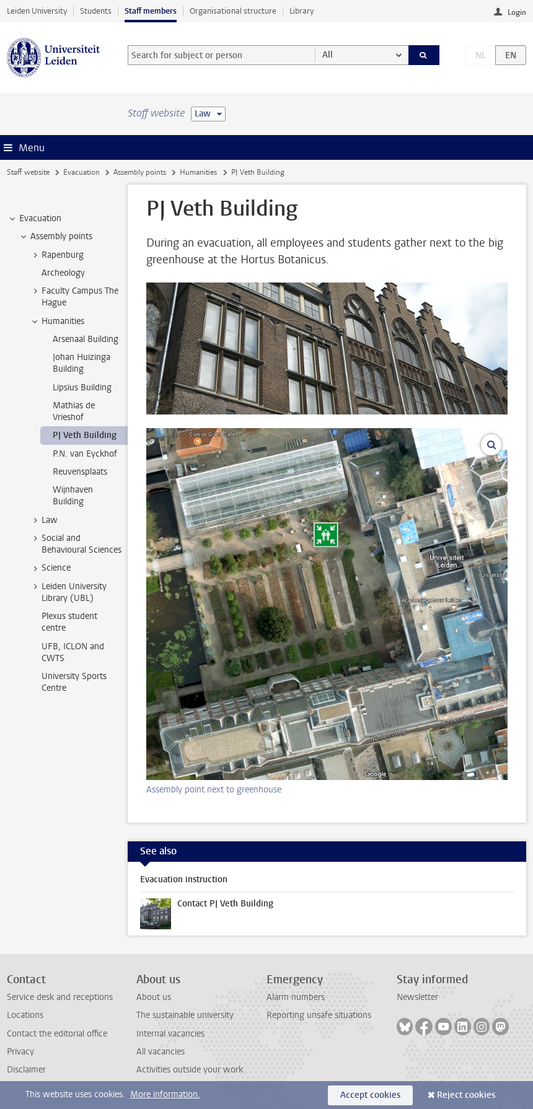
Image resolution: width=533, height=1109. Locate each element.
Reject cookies (466, 1095)
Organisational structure (233, 11)
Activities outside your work (189, 1070)
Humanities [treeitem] (57, 321)
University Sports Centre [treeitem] (74, 682)
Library (301, 11)
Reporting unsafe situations (318, 1015)
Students (96, 11)
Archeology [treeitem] (63, 273)
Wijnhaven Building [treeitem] (73, 495)
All (327, 55)
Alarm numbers (295, 997)
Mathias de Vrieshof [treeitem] (74, 411)
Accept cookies (370, 1095)
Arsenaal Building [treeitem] (85, 339)
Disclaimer (26, 1070)
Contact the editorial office (57, 1034)
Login (517, 12)
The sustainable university (185, 1015)
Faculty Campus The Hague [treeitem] (74, 297)
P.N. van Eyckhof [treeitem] (85, 454)
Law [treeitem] (44, 520)
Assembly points (139, 172)
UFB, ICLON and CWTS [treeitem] (73, 652)
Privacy (20, 1052)
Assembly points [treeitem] (55, 236)
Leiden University (37, 11)
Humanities (198, 172)
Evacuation (81, 172)
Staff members (151, 11)
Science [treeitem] (50, 568)
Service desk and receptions (60, 997)
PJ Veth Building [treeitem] (85, 435)
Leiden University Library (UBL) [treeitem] (68, 592)
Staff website (28, 172)
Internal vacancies (170, 1034)
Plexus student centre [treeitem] (69, 622)
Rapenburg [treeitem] (57, 255)
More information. (165, 1094)
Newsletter (417, 997)
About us (153, 997)
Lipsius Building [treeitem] (82, 387)
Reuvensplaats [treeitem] (80, 472)
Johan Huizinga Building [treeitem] (81, 363)
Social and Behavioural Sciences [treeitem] (75, 544)
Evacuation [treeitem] (34, 219)
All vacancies (160, 1052)
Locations (25, 1015)
